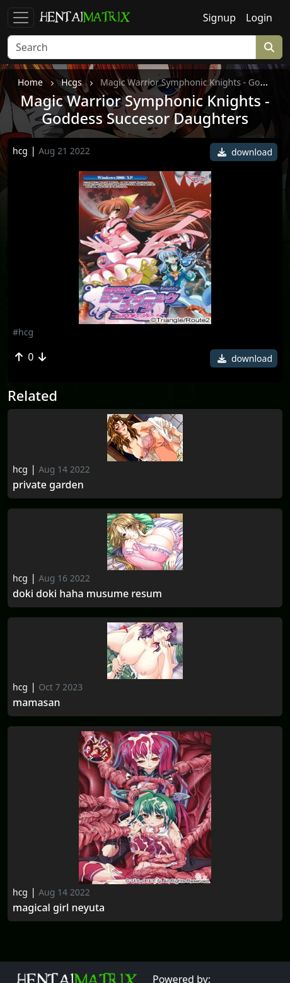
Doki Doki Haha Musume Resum (87, 594)
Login (259, 18)
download (245, 152)
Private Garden (48, 485)
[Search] (132, 47)
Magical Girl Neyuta (59, 908)
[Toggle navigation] (21, 18)
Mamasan (37, 703)
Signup (219, 18)
